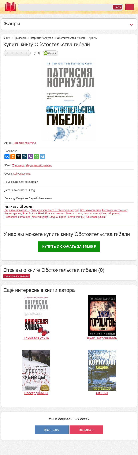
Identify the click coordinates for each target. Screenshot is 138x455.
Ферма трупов (12, 213)
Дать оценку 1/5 (7, 52)
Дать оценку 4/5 (22, 52)
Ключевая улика (95, 216)
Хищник (60, 216)
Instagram (86, 429)
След (52, 216)
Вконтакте (51, 429)
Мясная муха (39, 216)
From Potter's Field (33, 213)
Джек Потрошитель (102, 338)
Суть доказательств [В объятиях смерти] (55, 210)
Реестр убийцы (75, 216)
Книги (6, 38)
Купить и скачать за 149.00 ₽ (69, 246)
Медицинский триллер (39, 165)
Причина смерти (54, 213)
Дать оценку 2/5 (12, 52)
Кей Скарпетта (22, 173)
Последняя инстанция (17, 216)
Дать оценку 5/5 (27, 52)
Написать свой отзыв (16, 276)
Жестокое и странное (114, 210)
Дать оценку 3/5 (17, 52)
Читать (52, 53)
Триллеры (20, 38)
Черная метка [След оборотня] (101, 213)
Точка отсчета (74, 213)
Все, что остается (90, 210)
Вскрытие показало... (16, 210)
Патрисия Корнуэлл (41, 38)
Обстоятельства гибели (71, 38)
